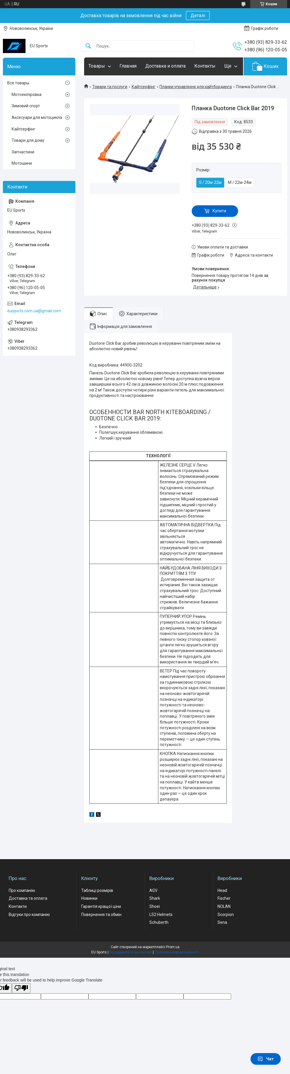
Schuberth (158, 922)
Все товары (18, 83)
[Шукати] (88, 46)
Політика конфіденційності (177, 952)
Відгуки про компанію (29, 914)
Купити (219, 210)
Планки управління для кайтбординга (196, 86)
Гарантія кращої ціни (101, 906)
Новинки (89, 898)
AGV (153, 890)
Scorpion (225, 914)
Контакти (18, 906)
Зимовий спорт (26, 106)
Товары (96, 66)
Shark (154, 898)
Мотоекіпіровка (26, 94)
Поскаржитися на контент (130, 952)
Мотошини (22, 163)
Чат (266, 1059)
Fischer (224, 898)
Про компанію (22, 890)
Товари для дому (28, 140)
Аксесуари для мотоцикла (37, 117)
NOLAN (224, 906)
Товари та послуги (109, 86)
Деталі (198, 15)
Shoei (154, 906)
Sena (222, 922)
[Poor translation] (21, 988)
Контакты (204, 66)
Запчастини (23, 152)
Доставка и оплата (165, 66)
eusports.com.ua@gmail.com (34, 311)
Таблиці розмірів (97, 890)
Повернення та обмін (101, 914)
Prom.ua (173, 947)
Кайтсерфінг (143, 86)
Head (222, 890)
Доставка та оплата (28, 898)
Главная (128, 66)
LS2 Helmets (161, 914)
